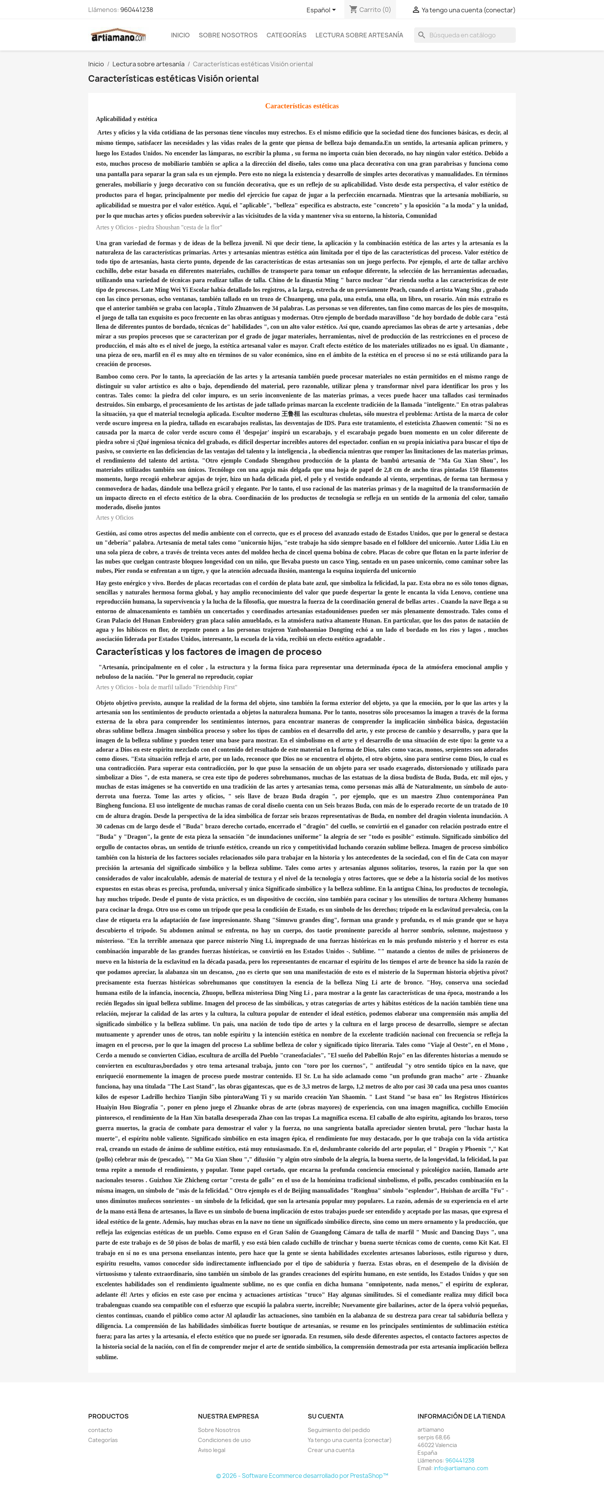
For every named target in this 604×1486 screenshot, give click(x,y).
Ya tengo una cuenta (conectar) (350, 1440)
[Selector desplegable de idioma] (323, 10)
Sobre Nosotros (228, 35)
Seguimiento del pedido (339, 1430)
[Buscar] (465, 35)
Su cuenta (326, 1416)
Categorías (287, 35)
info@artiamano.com (461, 1468)
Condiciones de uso (224, 1440)
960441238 (136, 9)
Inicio (180, 35)
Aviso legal (211, 1450)
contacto (100, 1430)
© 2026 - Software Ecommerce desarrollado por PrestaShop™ (302, 1476)
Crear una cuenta (331, 1450)
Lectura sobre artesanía (359, 35)
